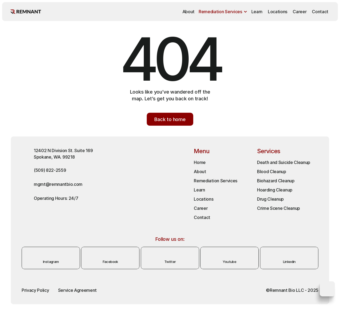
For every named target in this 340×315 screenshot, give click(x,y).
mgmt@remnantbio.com (58, 184)
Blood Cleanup (271, 171)
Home (200, 162)
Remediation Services (215, 180)
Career (201, 208)
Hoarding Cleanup (275, 190)
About (200, 171)
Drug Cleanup (270, 199)
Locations (203, 199)
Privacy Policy (35, 290)
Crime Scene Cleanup (278, 208)
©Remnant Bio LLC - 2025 (292, 290)
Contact (202, 217)
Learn (199, 190)
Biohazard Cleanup (276, 180)
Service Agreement (77, 290)
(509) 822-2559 (50, 170)
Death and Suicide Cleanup (283, 162)
